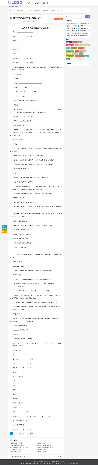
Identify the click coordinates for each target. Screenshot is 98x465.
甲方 (12, 433)
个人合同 (36, 3)
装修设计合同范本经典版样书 (44, 445)
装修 (32, 433)
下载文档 (58, 19)
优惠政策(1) (74, 47)
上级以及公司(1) (79, 56)
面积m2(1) (68, 42)
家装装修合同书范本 (42, 451)
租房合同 (60, 10)
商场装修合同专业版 (15, 449)
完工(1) (87, 45)
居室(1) (68, 47)
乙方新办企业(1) (70, 50)
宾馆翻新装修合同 (41, 449)
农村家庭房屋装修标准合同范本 (45, 447)
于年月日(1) (75, 53)
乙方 (15, 433)
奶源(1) (77, 50)
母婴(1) (74, 42)
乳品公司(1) (81, 47)
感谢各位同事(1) (70, 56)
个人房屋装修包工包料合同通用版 (19, 447)
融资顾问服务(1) (70, 45)
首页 (29, 3)
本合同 (27, 433)
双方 (24, 433)
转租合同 (54, 10)
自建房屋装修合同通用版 (19, 456)
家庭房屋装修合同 (41, 443)
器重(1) (81, 53)
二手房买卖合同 (19, 10)
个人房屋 (12, 6)
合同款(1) (68, 53)
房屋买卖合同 (28, 10)
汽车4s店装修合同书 (15, 451)
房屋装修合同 (18, 6)
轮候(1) (77, 45)
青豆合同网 (42, 461)
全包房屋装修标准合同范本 (17, 445)
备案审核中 (58, 461)
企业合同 (45, 3)
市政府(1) (83, 50)
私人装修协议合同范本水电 (17, 443)
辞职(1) (86, 56)
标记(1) (82, 45)
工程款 (19, 433)
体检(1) (79, 42)
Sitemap (62, 461)
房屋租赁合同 (46, 10)
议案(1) (68, 59)
